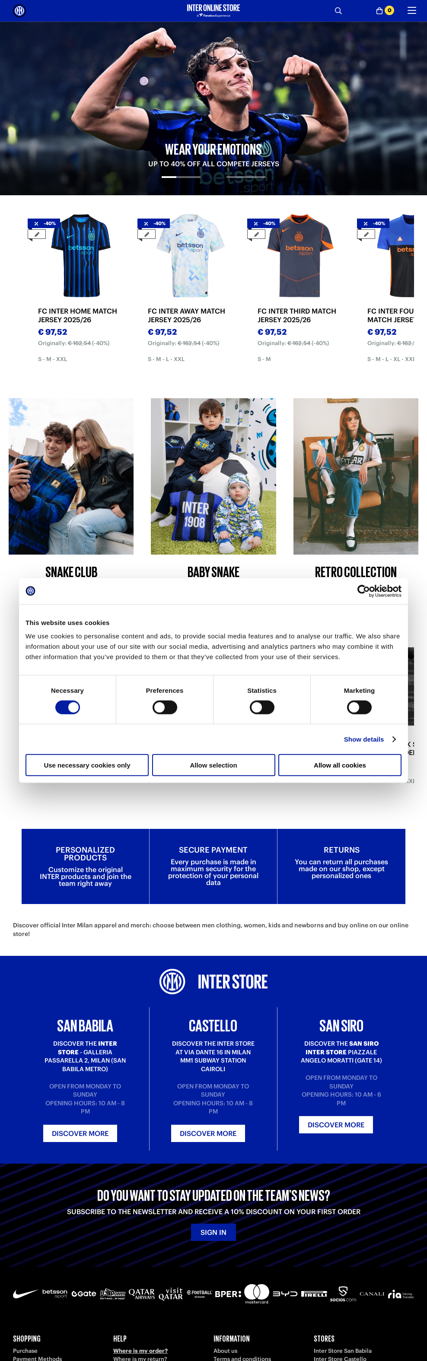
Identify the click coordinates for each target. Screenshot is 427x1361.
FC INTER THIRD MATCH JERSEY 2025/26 (297, 315)
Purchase (25, 1351)
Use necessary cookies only (87, 765)
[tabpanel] (213, 108)
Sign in (213, 1232)
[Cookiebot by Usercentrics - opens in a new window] (364, 590)
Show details (364, 738)
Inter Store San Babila (343, 1351)
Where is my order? (140, 1351)
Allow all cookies (340, 765)
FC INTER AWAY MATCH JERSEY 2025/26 (186, 315)
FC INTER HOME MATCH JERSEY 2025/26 (77, 315)
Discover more (80, 1133)
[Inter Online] (19, 11)
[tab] (181, 184)
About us (225, 1351)
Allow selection (213, 765)
